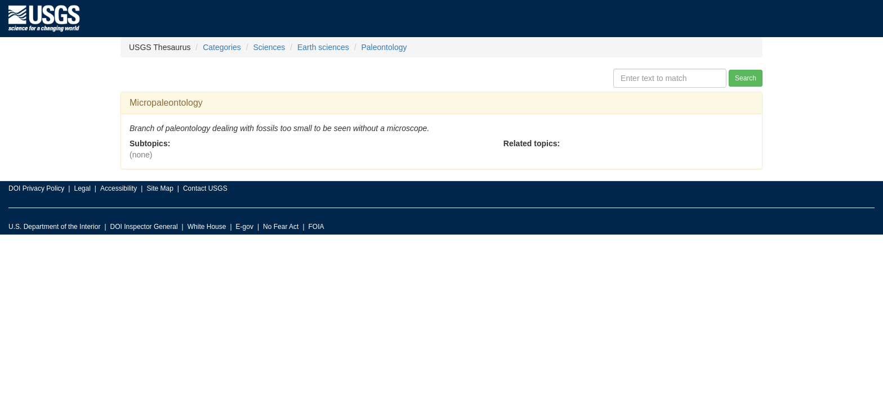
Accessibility (118, 188)
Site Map (159, 188)
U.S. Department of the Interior (54, 227)
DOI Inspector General (144, 227)
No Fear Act (280, 227)
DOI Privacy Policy (36, 188)
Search (745, 78)
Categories (222, 47)
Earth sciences (323, 47)
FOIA (316, 227)
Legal (82, 188)
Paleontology (384, 47)
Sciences (269, 47)
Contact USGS (205, 188)
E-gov (244, 227)
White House (207, 227)
